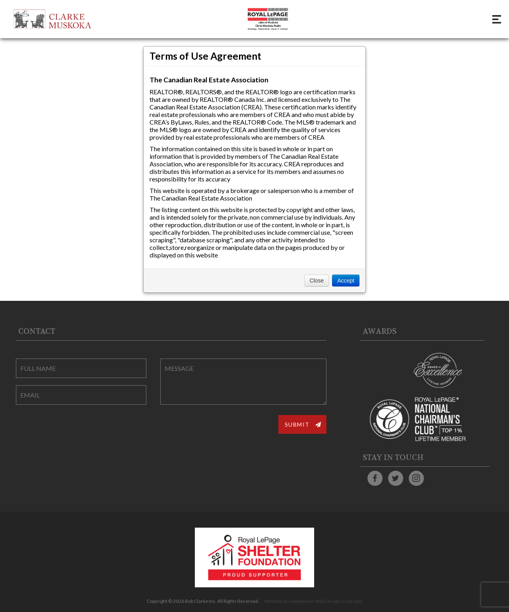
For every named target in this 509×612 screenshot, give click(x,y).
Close (316, 280)
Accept (345, 280)
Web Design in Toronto (339, 601)
